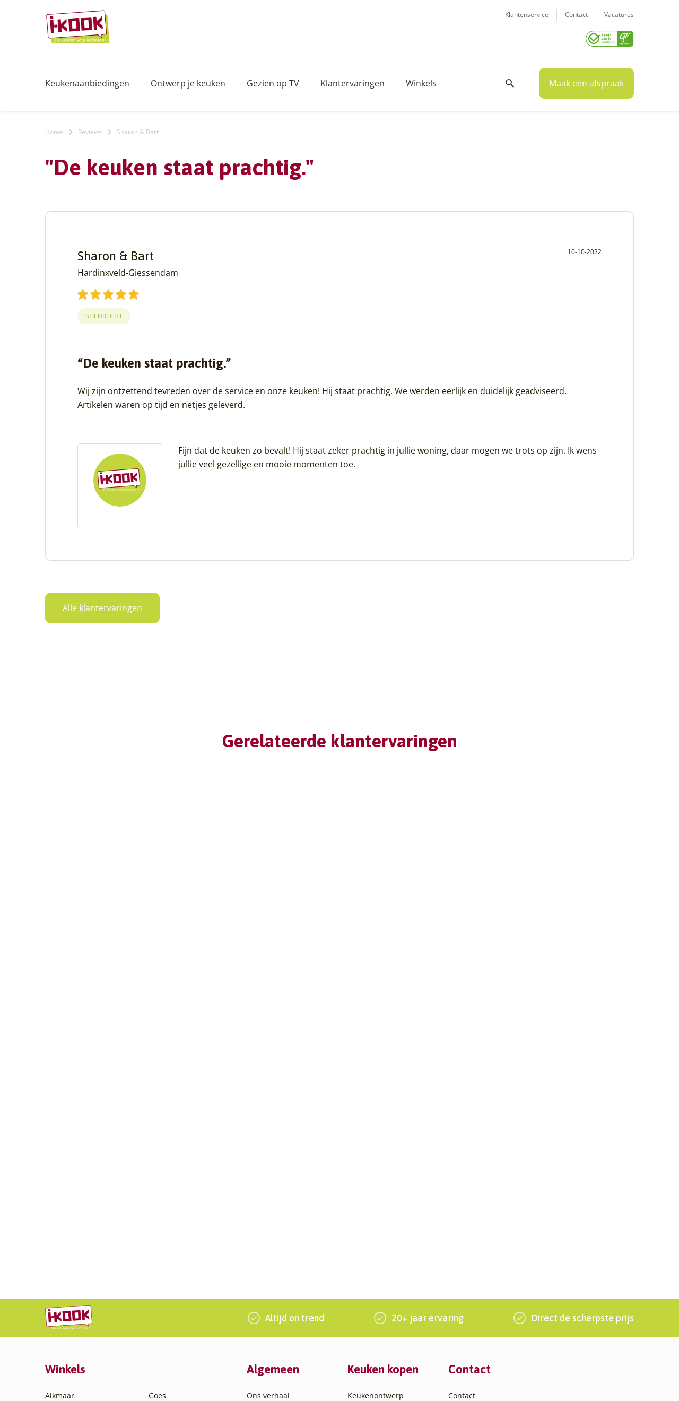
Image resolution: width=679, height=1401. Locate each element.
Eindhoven (64, 1318)
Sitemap (427, 1381)
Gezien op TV (273, 79)
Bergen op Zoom (74, 1255)
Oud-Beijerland (176, 1217)
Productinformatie (379, 1229)
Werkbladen (368, 1242)
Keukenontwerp (375, 1153)
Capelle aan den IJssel (84, 1268)
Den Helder (65, 1306)
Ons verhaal (268, 1153)
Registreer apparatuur (286, 1229)
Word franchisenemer (286, 1242)
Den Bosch (64, 1280)
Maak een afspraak (586, 79)
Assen (55, 1229)
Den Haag (62, 1293)
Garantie (362, 1217)
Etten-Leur (63, 1331)
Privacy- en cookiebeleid (366, 1381)
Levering (362, 1204)
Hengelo (163, 1178)
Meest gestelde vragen (287, 1217)
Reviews (90, 128)
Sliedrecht (104, 312)
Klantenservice (527, 21)
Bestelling (364, 1191)
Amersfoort (65, 1178)
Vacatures (619, 21)
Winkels (421, 79)
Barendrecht (67, 1242)
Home (54, 128)
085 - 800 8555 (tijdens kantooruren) (527, 1217)
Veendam (165, 1280)
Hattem (162, 1166)
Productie (364, 1166)
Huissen (163, 1191)
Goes (157, 1153)
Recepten (263, 1178)
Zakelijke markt (273, 1191)
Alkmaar (59, 1153)
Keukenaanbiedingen (87, 79)
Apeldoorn (63, 1217)
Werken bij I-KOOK (280, 1204)
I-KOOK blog (268, 1166)
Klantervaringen (352, 79)
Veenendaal (169, 1293)
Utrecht (162, 1268)
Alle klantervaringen (102, 604)
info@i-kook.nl (532, 1203)
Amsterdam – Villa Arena (89, 1204)
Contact (576, 21)
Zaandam (165, 1306)
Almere (58, 1166)
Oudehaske (169, 1229)
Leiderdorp (168, 1204)
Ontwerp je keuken (188, 79)
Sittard (160, 1242)
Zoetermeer (169, 1318)
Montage (363, 1178)
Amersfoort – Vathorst (84, 1191)
